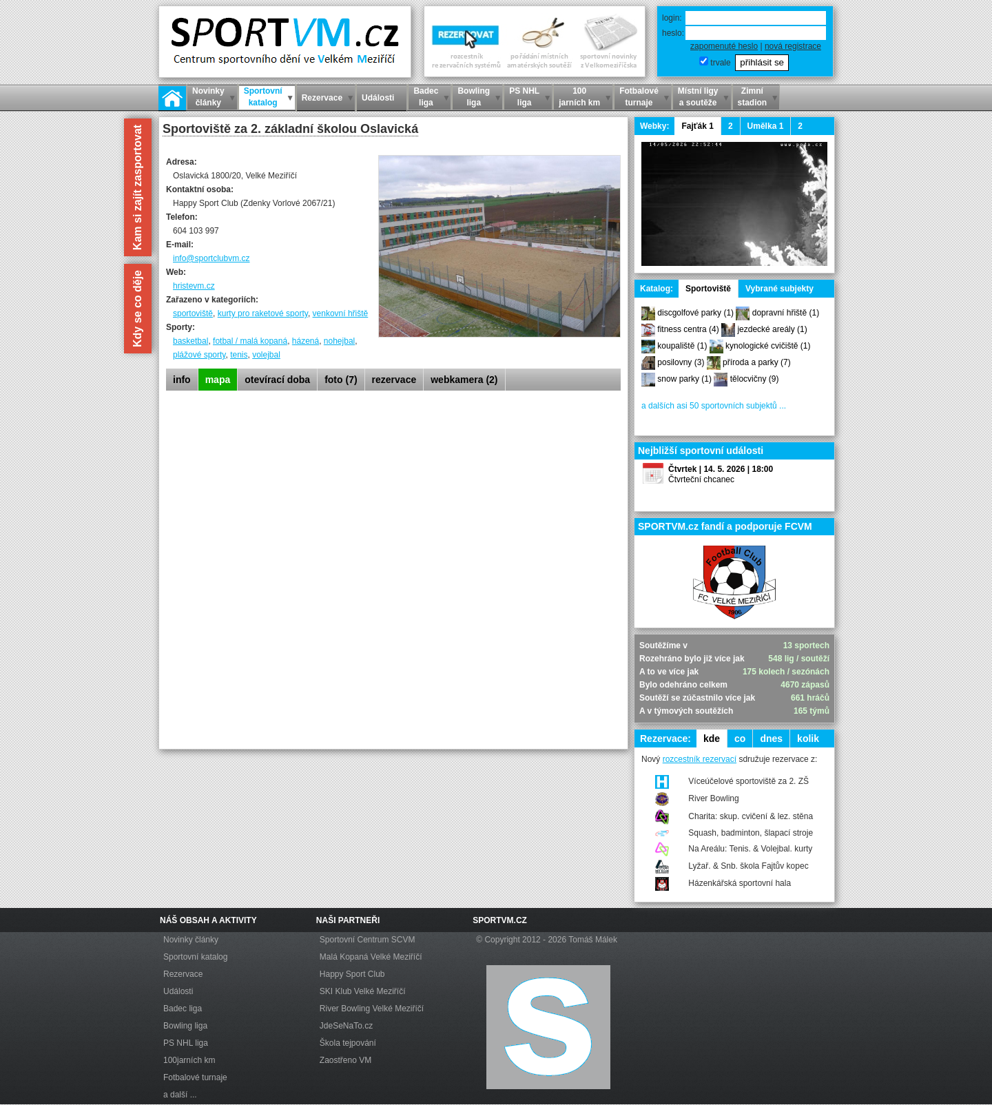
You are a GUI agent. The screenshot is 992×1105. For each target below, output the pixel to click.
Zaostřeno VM (345, 1060)
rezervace (394, 379)
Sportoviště (708, 288)
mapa (218, 379)
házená (305, 341)
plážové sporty (199, 355)
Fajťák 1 (697, 126)
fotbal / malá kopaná (250, 341)
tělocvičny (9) (754, 379)
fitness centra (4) (688, 329)
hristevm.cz (194, 286)
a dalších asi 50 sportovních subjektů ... (713, 406)
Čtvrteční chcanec (701, 479)
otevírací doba (277, 379)
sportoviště (193, 313)
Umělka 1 (765, 126)
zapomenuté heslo (724, 46)
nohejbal (339, 341)
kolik (808, 738)
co (739, 738)
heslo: (673, 33)
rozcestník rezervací (699, 759)
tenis (238, 355)
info (182, 379)
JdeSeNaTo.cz (346, 1026)
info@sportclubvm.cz (211, 258)
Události (178, 991)
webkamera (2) (464, 379)
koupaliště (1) (682, 346)
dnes (771, 738)
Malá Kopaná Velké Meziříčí (371, 957)
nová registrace (793, 46)
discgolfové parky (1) (695, 313)
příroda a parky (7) (757, 362)
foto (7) (340, 379)
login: (672, 18)
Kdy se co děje (137, 308)
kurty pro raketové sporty (263, 313)
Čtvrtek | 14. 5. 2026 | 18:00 (720, 469)
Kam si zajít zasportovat (137, 187)
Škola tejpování (348, 1043)
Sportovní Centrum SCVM (367, 939)
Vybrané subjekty (779, 288)
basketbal (190, 341)
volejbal (266, 355)
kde (711, 738)
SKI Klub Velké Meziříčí (363, 991)
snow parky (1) (684, 379)
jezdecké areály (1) (772, 329)
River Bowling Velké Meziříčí (372, 1008)
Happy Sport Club (352, 974)
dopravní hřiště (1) (785, 313)
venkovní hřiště (341, 313)
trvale (720, 63)
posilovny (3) (680, 362)
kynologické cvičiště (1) (767, 346)
